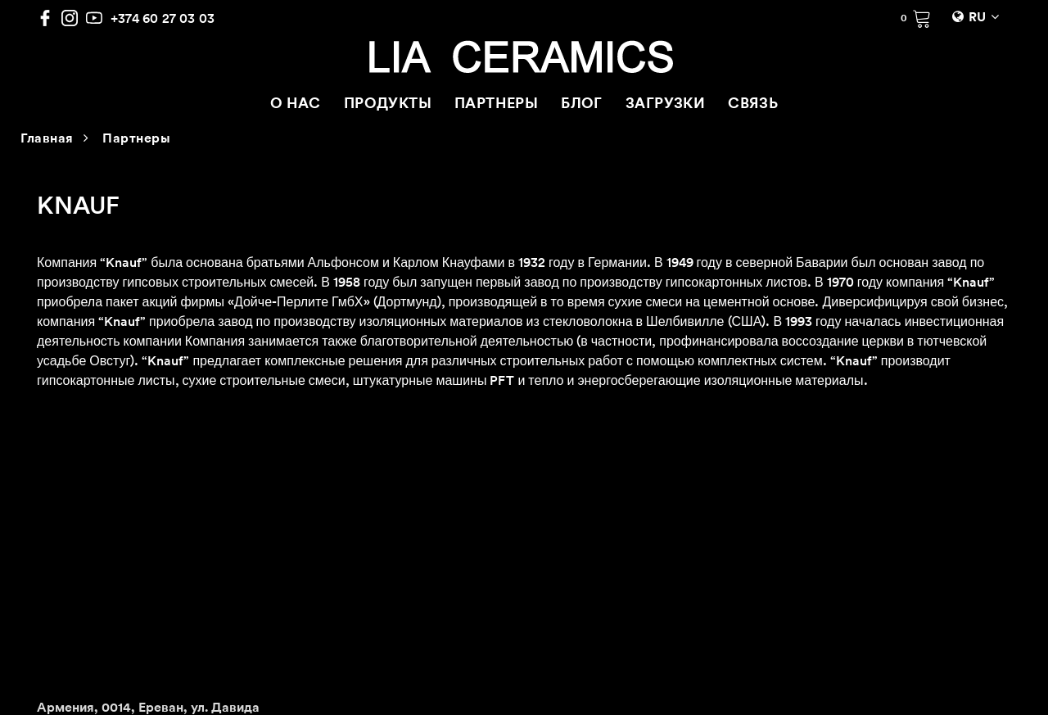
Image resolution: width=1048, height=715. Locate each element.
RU (977, 18)
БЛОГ (582, 104)
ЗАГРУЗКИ (665, 104)
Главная (47, 139)
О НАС (295, 104)
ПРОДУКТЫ (387, 104)
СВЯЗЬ (753, 104)
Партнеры (136, 139)
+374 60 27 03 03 (163, 18)
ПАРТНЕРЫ (496, 104)
